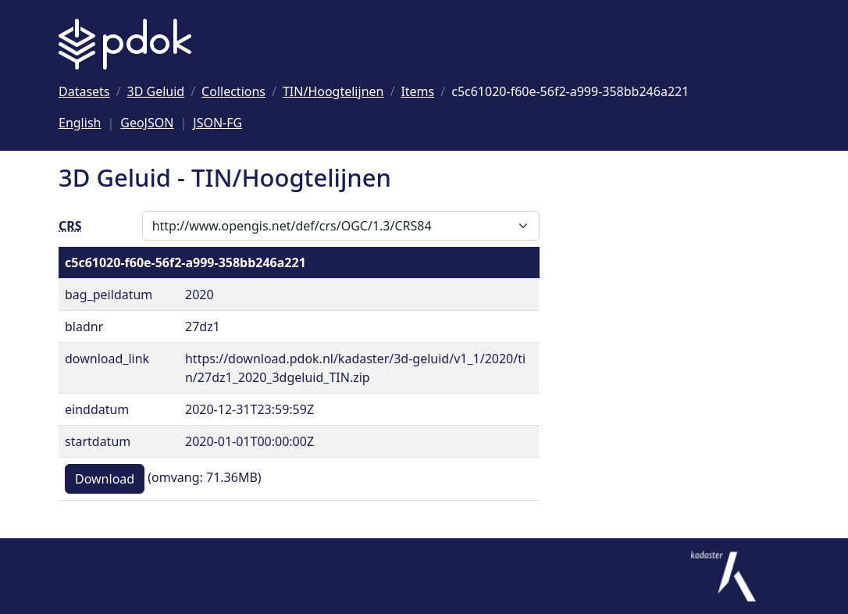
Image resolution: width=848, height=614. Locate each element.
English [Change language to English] (80, 122)
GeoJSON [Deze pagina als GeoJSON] (146, 122)
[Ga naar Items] (417, 91)
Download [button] (104, 478)
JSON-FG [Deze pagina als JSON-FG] (217, 122)
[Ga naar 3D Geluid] (156, 91)
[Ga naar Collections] (233, 91)
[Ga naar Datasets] (84, 91)
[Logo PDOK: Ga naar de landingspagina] (125, 44)
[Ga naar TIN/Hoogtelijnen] (333, 91)
